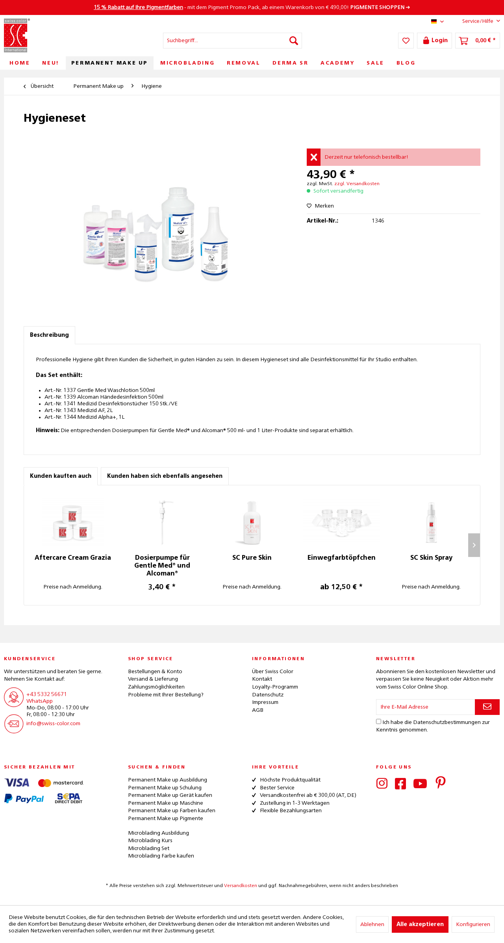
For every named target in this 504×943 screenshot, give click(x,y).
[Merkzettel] (406, 40)
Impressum (265, 702)
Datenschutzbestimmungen (447, 722)
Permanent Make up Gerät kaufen (170, 795)
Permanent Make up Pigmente (165, 818)
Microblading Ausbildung (158, 833)
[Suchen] (293, 40)
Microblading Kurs (150, 840)
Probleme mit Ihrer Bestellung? (166, 695)
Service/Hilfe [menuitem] (475, 21)
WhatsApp (39, 701)
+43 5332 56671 (46, 694)
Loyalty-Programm (275, 687)
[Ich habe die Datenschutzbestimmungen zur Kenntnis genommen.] (378, 721)
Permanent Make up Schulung (165, 788)
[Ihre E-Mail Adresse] (425, 707)
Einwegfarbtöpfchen (342, 558)
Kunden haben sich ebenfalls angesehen (164, 476)
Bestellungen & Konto (155, 671)
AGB (257, 710)
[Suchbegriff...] (232, 40)
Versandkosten (240, 886)
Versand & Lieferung (153, 679)
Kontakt (262, 679)
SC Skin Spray (431, 558)
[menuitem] (232, 40)
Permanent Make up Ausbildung (167, 780)
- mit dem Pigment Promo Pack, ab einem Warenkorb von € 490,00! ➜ (252, 7)
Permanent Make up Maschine (165, 803)
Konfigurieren (473, 924)
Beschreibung (49, 335)
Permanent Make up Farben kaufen (171, 810)
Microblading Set (148, 848)
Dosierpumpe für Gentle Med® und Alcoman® (162, 566)
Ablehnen (372, 924)
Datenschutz (268, 695)
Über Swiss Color (272, 671)
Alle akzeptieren (420, 924)
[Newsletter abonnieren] (487, 707)
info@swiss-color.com (53, 723)
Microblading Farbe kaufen (161, 856)
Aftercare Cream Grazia (73, 558)
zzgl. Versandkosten (357, 184)
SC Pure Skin (252, 558)
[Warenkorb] (477, 40)
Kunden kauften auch (60, 476)
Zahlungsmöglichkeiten (156, 687)
